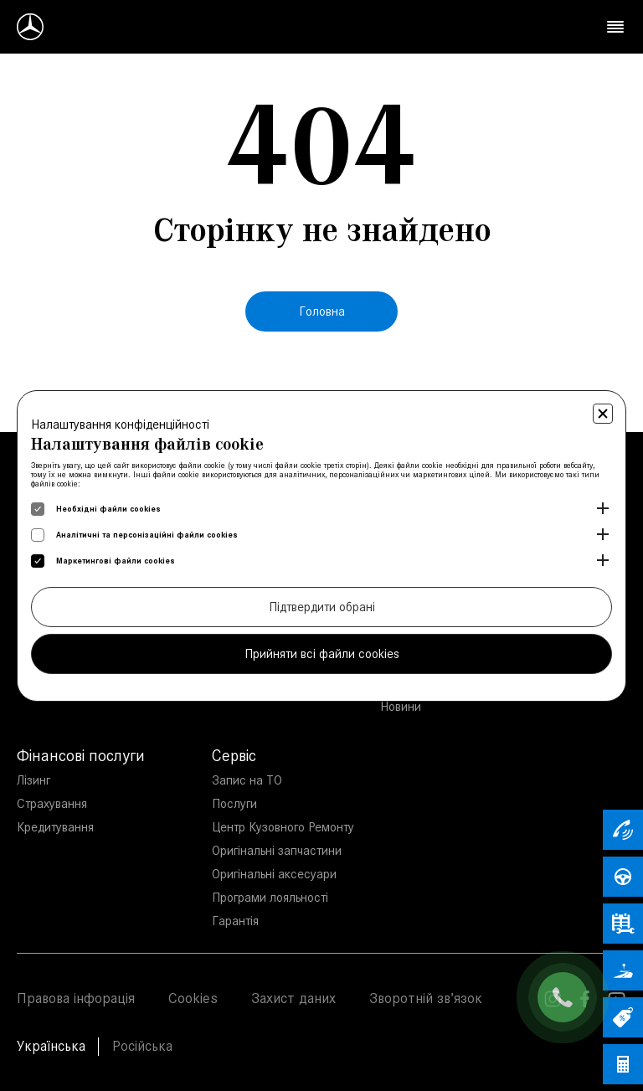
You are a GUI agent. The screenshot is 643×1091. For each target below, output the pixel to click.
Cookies (193, 998)
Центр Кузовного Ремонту (283, 827)
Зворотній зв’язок (425, 998)
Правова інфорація (76, 998)
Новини (400, 706)
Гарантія (235, 921)
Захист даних (293, 998)
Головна (322, 311)
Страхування (52, 803)
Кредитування (55, 827)
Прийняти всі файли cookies (321, 653)
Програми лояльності (270, 897)
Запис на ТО (247, 780)
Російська (142, 1046)
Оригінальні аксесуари (274, 874)
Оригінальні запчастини (277, 850)
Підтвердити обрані (322, 607)
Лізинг (33, 780)
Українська (51, 1046)
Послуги (234, 803)
